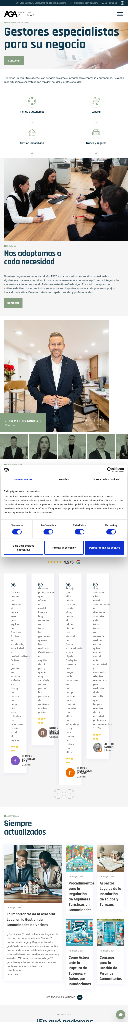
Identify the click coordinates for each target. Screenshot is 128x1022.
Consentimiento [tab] (22, 479)
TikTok (90, 976)
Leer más (12, 832)
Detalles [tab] (64, 479)
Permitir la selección (64, 547)
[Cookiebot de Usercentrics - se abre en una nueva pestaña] (109, 469)
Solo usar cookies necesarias (23, 547)
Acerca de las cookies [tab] (105, 479)
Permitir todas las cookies (104, 547)
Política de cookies (59, 1017)
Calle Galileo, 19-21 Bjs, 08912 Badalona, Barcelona (64, 982)
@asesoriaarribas (45, 976)
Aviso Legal (37, 1017)
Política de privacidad (85, 1017)
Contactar (14, 61)
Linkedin (71, 976)
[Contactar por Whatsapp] (120, 1014)
